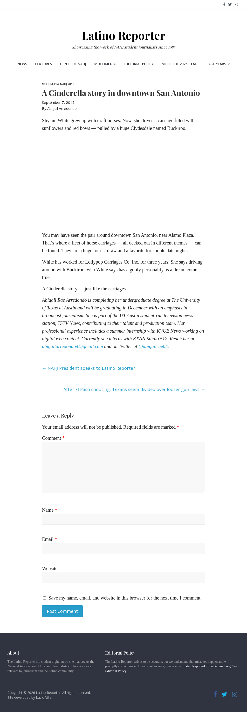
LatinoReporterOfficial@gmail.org (207, 666)
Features (43, 64)
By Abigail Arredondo (59, 108)
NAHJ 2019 (67, 84)
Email (49, 539)
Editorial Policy (138, 64)
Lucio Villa (43, 697)
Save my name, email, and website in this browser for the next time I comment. (125, 597)
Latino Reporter (123, 35)
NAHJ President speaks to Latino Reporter (88, 368)
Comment (53, 438)
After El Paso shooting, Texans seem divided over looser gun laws (134, 389)
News (22, 64)
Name (49, 510)
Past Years (216, 64)
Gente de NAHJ (73, 64)
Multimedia (105, 64)
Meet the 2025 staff (180, 64)
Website (49, 568)
